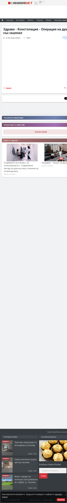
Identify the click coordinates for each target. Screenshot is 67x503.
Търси (43, 476)
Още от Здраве (11, 140)
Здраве (8, 88)
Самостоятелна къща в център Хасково (25, 460)
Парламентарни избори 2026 (14, 24)
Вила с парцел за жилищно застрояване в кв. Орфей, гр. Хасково (26, 479)
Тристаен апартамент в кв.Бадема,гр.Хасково (25, 443)
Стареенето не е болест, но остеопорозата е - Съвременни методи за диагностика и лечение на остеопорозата (21, 166)
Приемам (61, 500)
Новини (39, 20)
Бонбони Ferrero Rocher (50, 464)
